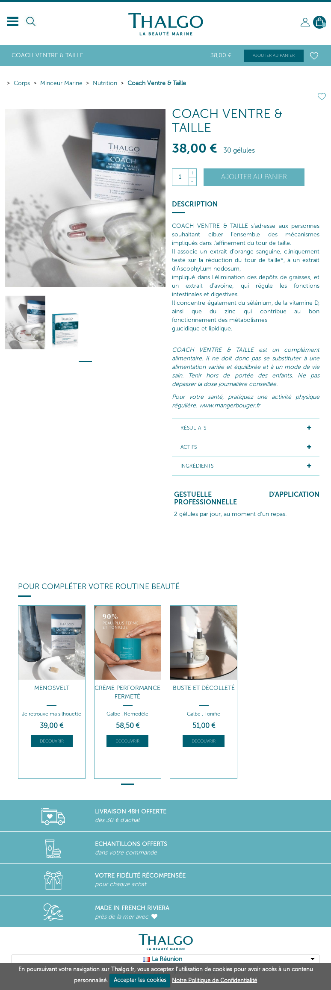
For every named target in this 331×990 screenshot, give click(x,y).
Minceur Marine (61, 83)
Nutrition (105, 83)
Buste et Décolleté (204, 688)
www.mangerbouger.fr (229, 405)
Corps (22, 83)
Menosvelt (51, 688)
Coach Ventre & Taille (156, 83)
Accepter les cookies (140, 980)
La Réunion (167, 959)
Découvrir (52, 741)
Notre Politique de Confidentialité (214, 980)
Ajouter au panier (274, 55)
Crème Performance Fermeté (127, 692)
